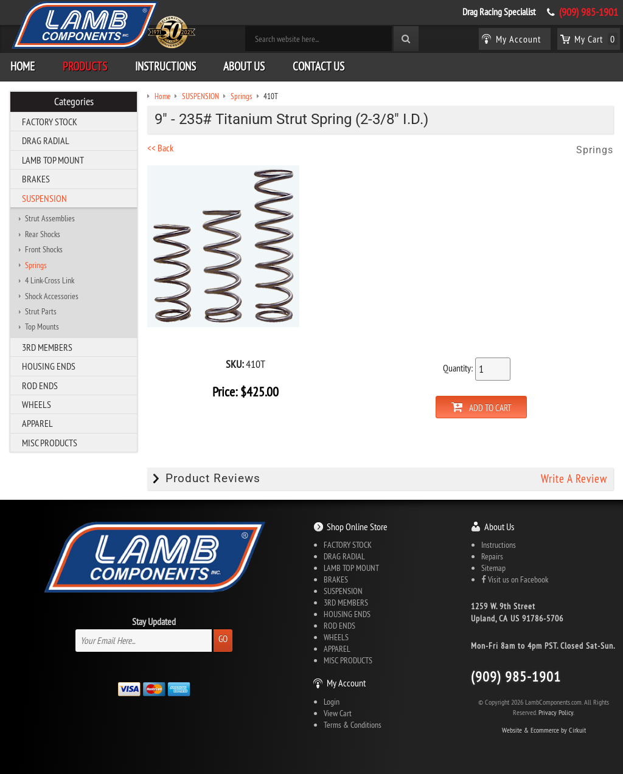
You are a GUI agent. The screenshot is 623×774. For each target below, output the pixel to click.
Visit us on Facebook (514, 579)
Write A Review (574, 478)
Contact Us (318, 66)
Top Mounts (42, 326)
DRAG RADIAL (45, 140)
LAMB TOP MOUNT (53, 160)
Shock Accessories (51, 296)
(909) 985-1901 (588, 12)
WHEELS (36, 404)
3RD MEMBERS (47, 347)
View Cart (338, 713)
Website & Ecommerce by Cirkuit (544, 729)
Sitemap (493, 567)
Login (331, 701)
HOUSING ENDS (48, 366)
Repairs (492, 556)
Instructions (165, 66)
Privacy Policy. (556, 712)
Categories (74, 101)
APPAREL (37, 423)
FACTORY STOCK (49, 122)
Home (22, 66)
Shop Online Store (357, 526)
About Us (244, 66)
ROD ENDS (40, 385)
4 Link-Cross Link (49, 280)
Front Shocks (44, 249)
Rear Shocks (42, 234)
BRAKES (36, 179)
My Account (346, 683)
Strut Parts (41, 311)
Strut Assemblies (50, 218)
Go (223, 638)
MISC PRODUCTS (49, 443)
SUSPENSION (44, 198)
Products (85, 66)
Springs (36, 265)
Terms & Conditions (352, 724)
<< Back (160, 148)
